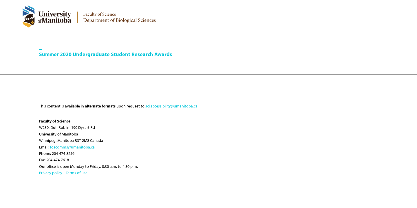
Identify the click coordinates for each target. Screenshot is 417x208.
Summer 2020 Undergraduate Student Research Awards (105, 54)
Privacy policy (50, 172)
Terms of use (76, 172)
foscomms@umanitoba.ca (72, 147)
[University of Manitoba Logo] (46, 16)
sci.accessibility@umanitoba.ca (171, 106)
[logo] (119, 16)
